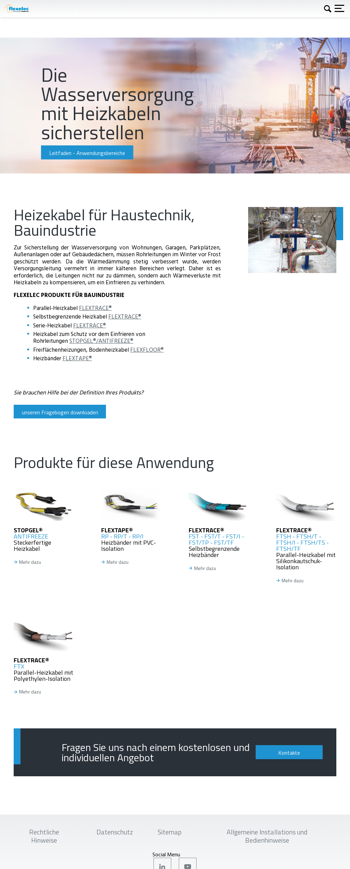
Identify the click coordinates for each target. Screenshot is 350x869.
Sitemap (169, 832)
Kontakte (289, 753)
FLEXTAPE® (77, 358)
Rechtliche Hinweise (44, 836)
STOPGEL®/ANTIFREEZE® (101, 340)
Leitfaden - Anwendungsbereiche (87, 153)
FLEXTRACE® (95, 307)
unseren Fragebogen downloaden (60, 412)
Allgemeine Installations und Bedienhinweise (267, 836)
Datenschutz (114, 832)
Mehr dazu (30, 562)
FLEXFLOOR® (147, 349)
